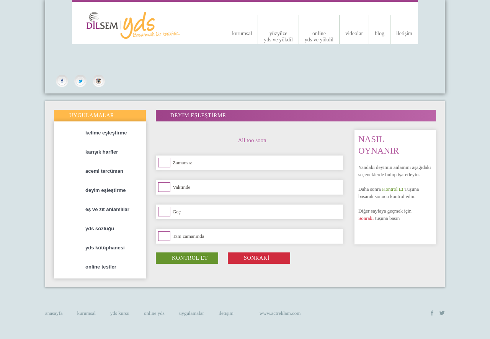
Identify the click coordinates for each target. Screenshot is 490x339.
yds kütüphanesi (113, 247)
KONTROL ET (182, 257)
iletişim (404, 33)
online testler (113, 266)
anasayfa (53, 313)
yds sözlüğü (113, 228)
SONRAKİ (249, 257)
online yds (154, 313)
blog (379, 33)
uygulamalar (191, 313)
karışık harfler (113, 152)
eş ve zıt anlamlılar (113, 209)
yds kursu (119, 313)
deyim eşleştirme (113, 190)
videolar (354, 33)
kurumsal (242, 33)
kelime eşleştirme (113, 132)
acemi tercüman (113, 171)
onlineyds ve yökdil (319, 37)
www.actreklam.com (280, 313)
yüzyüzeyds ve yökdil (278, 37)
